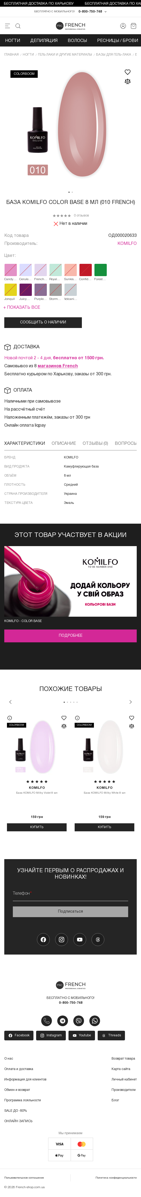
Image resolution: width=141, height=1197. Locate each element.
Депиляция (44, 42)
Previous (10, 703)
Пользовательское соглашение (24, 1179)
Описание (64, 445)
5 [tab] (77, 703)
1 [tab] (69, 193)
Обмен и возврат (17, 1091)
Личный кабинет (124, 1080)
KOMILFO (127, 245)
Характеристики (24, 445)
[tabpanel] (70, 126)
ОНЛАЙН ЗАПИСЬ (18, 1122)
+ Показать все (21, 309)
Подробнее (70, 637)
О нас (8, 1060)
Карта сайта (121, 1070)
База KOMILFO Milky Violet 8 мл (37, 791)
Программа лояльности (22, 1101)
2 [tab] (72, 193)
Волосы (77, 42)
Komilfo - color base (23, 622)
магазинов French (58, 367)
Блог (115, 1101)
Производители (124, 1091)
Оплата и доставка (18, 1070)
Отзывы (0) (95, 445)
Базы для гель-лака (113, 56)
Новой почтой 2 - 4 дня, (54, 359)
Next (130, 703)
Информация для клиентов (25, 1080)
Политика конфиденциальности (116, 1179)
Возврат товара (123, 1060)
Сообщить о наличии (43, 324)
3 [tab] (70, 703)
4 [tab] (73, 703)
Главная (11, 56)
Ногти (12, 42)
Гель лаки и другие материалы (65, 56)
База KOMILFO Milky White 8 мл (104, 791)
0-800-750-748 (90, 12)
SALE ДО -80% (15, 1112)
